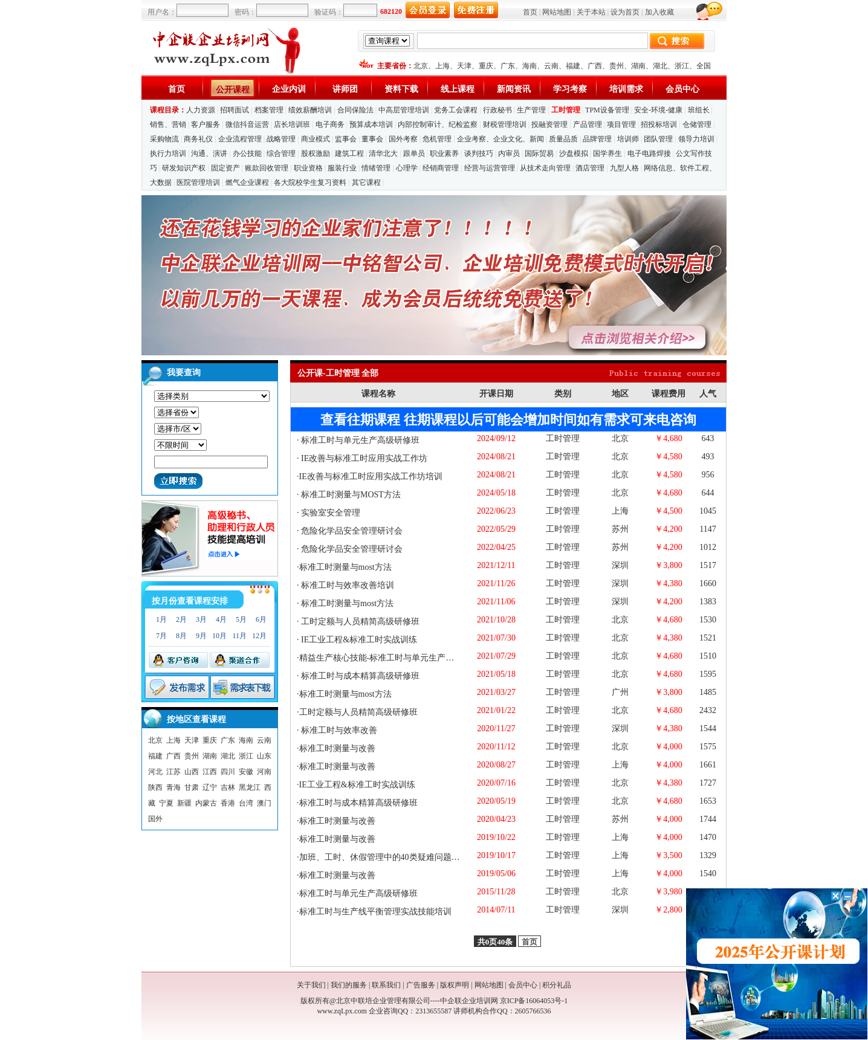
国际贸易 (539, 153)
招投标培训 (659, 124)
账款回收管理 (266, 168)
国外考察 (403, 139)
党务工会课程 (456, 110)
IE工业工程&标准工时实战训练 (358, 639)
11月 (239, 635)
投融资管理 (549, 124)
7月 (161, 635)
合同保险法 (355, 110)
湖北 (660, 66)
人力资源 (200, 110)
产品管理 (587, 124)
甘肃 (191, 787)
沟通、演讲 (209, 153)
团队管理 (658, 139)
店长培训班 (292, 124)
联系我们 (386, 985)
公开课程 (233, 89)
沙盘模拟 (573, 153)
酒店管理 (589, 168)
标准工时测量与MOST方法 (350, 494)
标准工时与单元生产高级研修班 (359, 440)
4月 (221, 619)
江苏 (173, 771)
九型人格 (624, 168)
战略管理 (281, 139)
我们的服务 (349, 985)
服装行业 (342, 168)
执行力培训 (168, 153)
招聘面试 (234, 110)
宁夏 (166, 803)
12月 (259, 635)
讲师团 (345, 89)
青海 (173, 787)
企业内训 (289, 89)
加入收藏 (659, 12)
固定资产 (225, 168)
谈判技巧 (478, 153)
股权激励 (315, 153)
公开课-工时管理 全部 (337, 373)
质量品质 (563, 139)
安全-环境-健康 (658, 110)
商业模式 (315, 139)
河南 (264, 771)
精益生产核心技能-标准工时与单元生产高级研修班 (393, 657)
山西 (191, 771)
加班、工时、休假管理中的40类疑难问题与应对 (388, 857)
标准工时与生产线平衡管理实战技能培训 (375, 911)
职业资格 (308, 168)
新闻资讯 (514, 89)
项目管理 (621, 124)
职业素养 (444, 153)
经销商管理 (441, 168)
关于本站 (591, 12)
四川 (228, 771)
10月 (219, 635)
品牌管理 (597, 139)
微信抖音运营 (247, 124)
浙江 (682, 66)
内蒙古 (206, 803)
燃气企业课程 (247, 182)
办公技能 (247, 153)
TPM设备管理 (607, 110)
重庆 (486, 66)
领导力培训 (696, 139)
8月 (181, 635)
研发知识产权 (184, 168)
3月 (201, 619)
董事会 (372, 139)
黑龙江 (250, 787)
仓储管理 (696, 124)
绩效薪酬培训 (310, 110)
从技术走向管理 (545, 168)
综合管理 (281, 153)
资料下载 (401, 89)
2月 (181, 619)
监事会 (346, 139)
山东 (264, 756)
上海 (442, 66)
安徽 (246, 771)
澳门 (264, 803)
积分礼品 (556, 985)
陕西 (155, 787)
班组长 (699, 110)
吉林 (228, 787)
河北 (155, 771)
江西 (209, 771)
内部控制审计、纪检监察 (438, 124)
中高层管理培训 (403, 110)
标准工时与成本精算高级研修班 (359, 675)
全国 (703, 66)
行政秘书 (497, 110)
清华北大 (383, 153)
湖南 (638, 66)
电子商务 (330, 124)
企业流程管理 (240, 139)
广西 (595, 66)
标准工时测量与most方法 (345, 567)
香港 (228, 803)
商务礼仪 (198, 139)
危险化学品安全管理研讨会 (351, 530)
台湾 (246, 803)
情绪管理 (375, 168)
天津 (464, 66)
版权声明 (454, 985)
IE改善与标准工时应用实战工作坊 (363, 458)
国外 (155, 819)
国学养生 (607, 153)
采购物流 (165, 139)
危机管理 (437, 139)
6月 (261, 619)
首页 (530, 12)
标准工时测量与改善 (337, 748)
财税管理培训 (504, 124)
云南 (551, 66)
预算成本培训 (371, 124)
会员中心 (682, 89)
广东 (507, 66)
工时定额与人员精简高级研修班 (359, 621)
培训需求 (626, 89)
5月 (241, 619)
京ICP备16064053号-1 (534, 1000)
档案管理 (268, 110)
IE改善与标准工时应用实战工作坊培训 (370, 476)
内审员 (509, 153)
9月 (201, 635)
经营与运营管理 (489, 168)
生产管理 (531, 110)
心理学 (407, 168)
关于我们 (311, 985)
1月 (161, 619)
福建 (573, 66)
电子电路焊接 (649, 153)
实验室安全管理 (330, 512)
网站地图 (556, 12)
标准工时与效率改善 (338, 730)
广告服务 (420, 985)
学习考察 (570, 89)
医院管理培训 (198, 182)
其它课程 (366, 182)
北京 (420, 66)
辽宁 (209, 787)
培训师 (628, 139)
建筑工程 (349, 153)
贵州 (616, 66)
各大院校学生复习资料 (310, 182)
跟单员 (414, 153)
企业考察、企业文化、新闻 (500, 139)
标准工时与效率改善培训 (347, 585)
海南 (529, 66)
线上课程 (457, 89)
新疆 (184, 803)
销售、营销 (168, 124)
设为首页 (625, 12)
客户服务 (205, 124)
